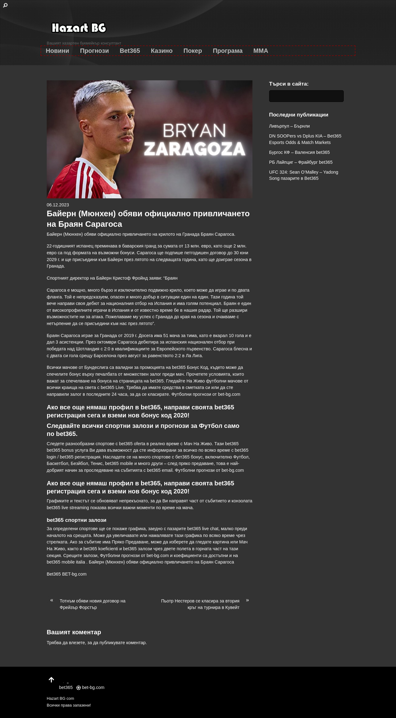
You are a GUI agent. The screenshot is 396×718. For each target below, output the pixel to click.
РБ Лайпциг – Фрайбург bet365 (301, 162)
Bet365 (130, 50)
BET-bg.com (74, 574)
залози (142, 425)
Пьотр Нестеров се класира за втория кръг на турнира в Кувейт (206, 604)
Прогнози (94, 50)
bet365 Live (112, 387)
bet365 (66, 433)
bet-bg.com (229, 394)
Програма (228, 50)
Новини (57, 50)
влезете (77, 642)
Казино (162, 50)
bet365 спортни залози (76, 520)
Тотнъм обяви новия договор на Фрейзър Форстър (86, 604)
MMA (260, 50)
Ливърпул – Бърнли (289, 126)
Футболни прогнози (191, 394)
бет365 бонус (189, 456)
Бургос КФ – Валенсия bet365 (299, 152)
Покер (192, 50)
